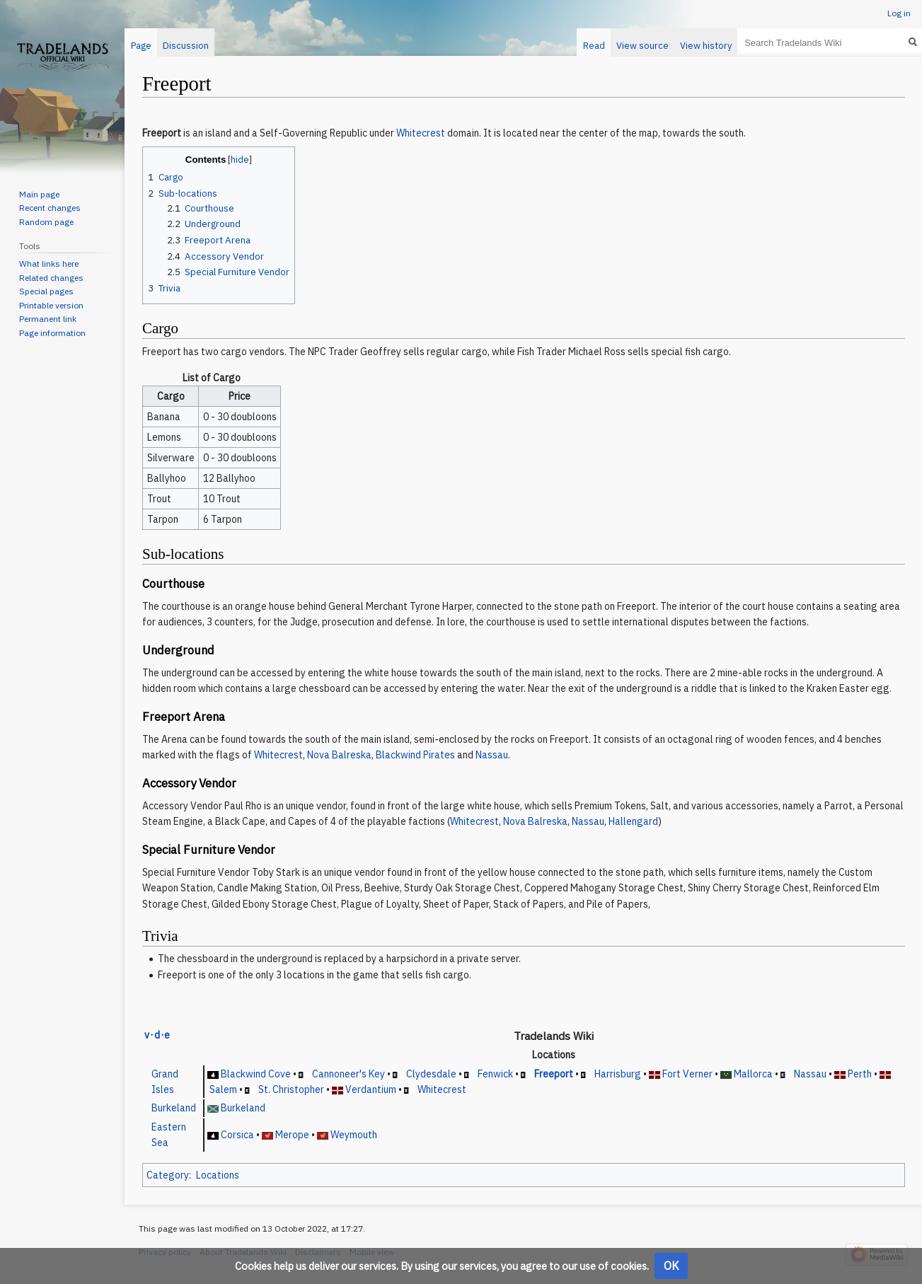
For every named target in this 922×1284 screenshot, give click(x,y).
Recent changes (50, 207)
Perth (860, 1074)
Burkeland (173, 1107)
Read (594, 46)
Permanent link (47, 318)
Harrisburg (617, 1074)
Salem (223, 1089)
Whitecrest (420, 133)
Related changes (51, 277)
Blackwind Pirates (415, 754)
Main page (39, 194)
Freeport (553, 1074)
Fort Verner (687, 1074)
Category (167, 1175)
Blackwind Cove (256, 1074)
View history (706, 46)
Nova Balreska (339, 754)
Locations (217, 1175)
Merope (292, 1134)
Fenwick (495, 1074)
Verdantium (370, 1089)
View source (642, 46)
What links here (49, 263)
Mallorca (753, 1074)
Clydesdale (431, 1074)
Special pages (46, 291)
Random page (46, 221)
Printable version (51, 305)
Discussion (186, 46)
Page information (52, 333)
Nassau (492, 754)
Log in (899, 13)
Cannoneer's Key (348, 1074)
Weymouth (353, 1134)
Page (141, 46)
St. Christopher (291, 1089)
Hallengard (633, 821)
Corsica (237, 1134)
